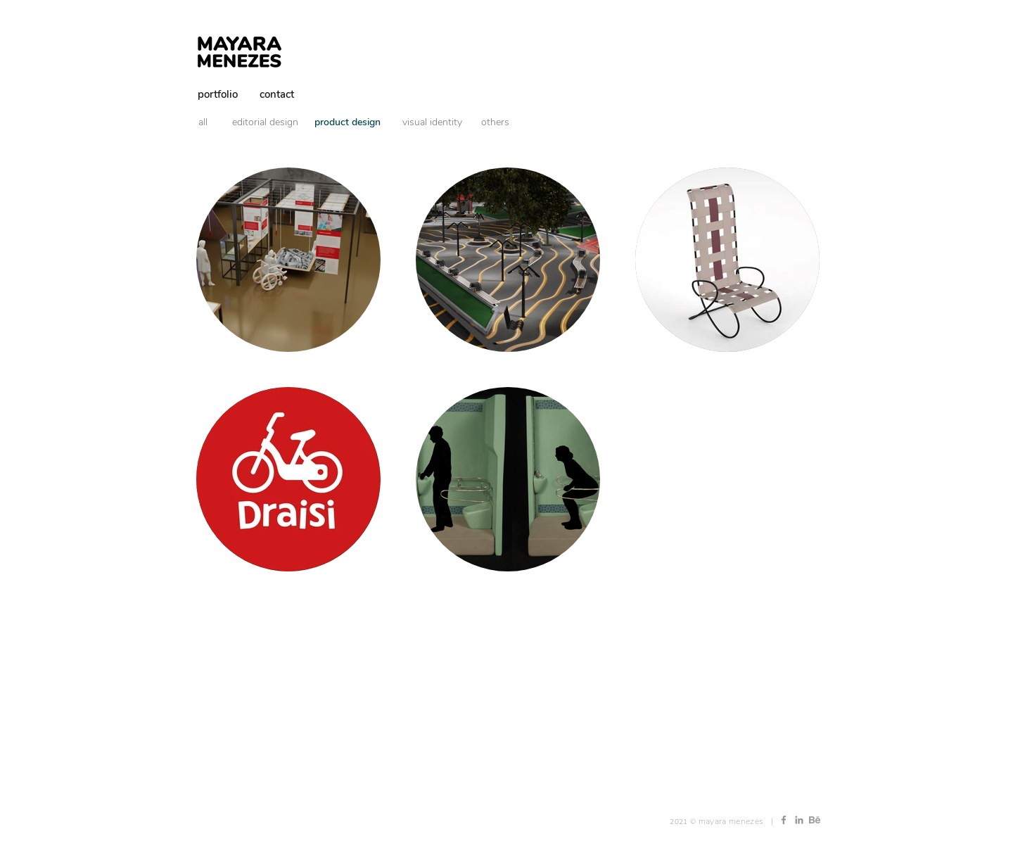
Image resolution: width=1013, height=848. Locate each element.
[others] (495, 122)
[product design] (347, 122)
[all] (211, 122)
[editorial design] (265, 122)
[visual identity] (432, 122)
